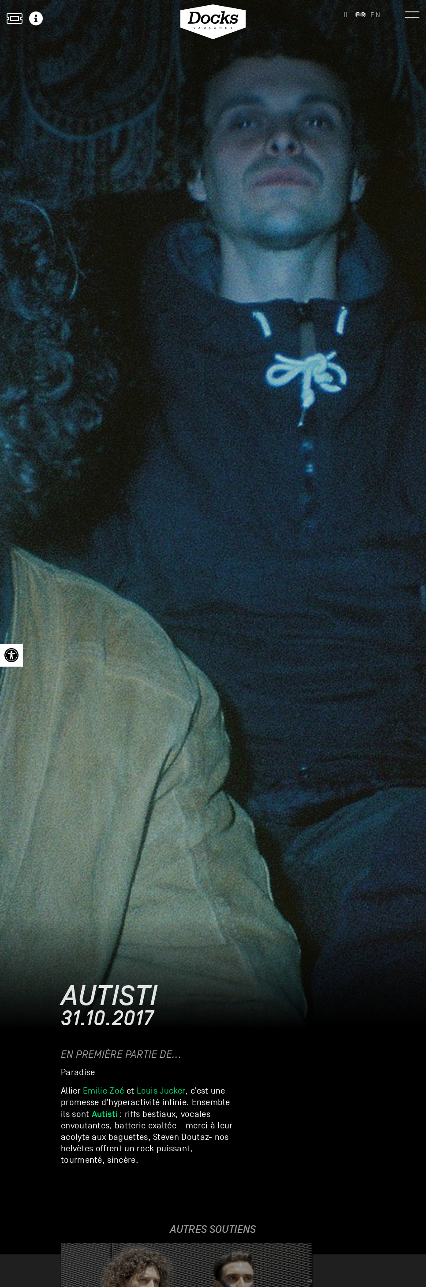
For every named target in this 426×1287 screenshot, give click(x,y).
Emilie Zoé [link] (103, 1091)
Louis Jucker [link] (161, 1091)
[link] (11, 655)
